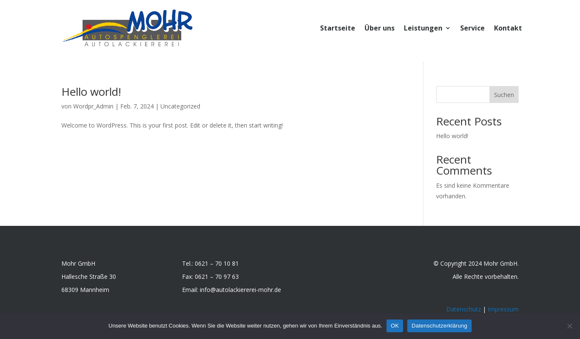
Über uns (380, 28)
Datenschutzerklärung (439, 325)
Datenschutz (463, 309)
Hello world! (91, 91)
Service (472, 28)
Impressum (503, 309)
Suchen (504, 95)
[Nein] (569, 326)
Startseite (337, 28)
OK (395, 325)
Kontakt (508, 28)
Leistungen (423, 28)
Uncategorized (180, 106)
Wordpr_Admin (93, 106)
